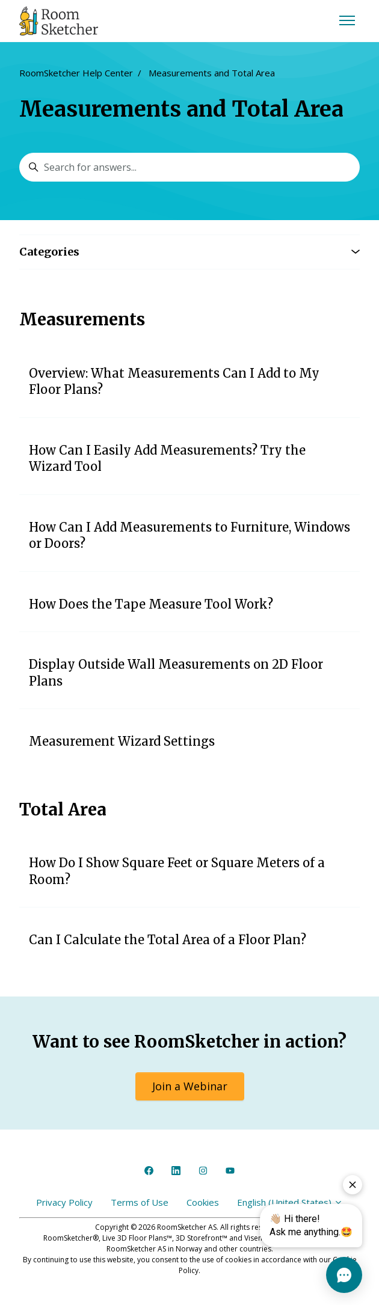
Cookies (202, 1202)
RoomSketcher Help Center (76, 73)
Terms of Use (139, 1202)
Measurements (82, 319)
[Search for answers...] (189, 167)
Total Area (62, 809)
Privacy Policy (64, 1202)
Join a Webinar (189, 1086)
